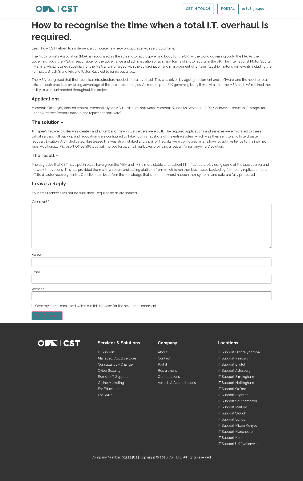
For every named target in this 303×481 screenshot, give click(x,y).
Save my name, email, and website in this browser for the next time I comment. (96, 306)
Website (38, 289)
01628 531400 (253, 9)
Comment (40, 201)
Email (37, 272)
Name (37, 255)
